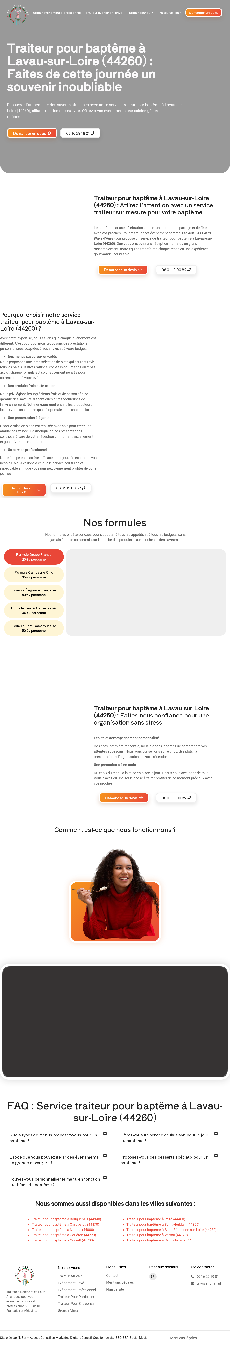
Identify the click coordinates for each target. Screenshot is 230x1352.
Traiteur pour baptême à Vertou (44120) (157, 1236)
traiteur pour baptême (141, 104)
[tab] (34, 557)
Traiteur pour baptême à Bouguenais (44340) (66, 1220)
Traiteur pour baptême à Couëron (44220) (64, 1236)
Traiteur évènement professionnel (56, 13)
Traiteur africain (169, 13)
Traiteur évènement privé (103, 13)
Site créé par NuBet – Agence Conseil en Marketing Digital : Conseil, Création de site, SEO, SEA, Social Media (74, 1339)
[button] (59, 1139)
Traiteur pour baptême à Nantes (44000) (63, 1231)
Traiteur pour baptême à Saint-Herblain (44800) (162, 1226)
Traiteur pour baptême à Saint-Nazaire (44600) (162, 1241)
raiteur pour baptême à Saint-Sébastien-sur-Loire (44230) (172, 1231)
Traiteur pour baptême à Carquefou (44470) (65, 1226)
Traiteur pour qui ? (140, 13)
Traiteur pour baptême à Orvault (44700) (63, 1241)
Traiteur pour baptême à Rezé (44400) (155, 1220)
